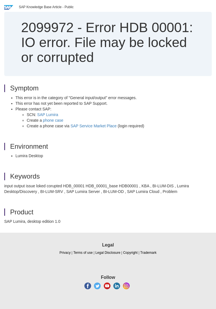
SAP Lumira (47, 114)
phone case (53, 120)
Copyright (130, 253)
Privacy (65, 253)
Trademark (148, 253)
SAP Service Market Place (94, 126)
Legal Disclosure (107, 253)
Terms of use (83, 253)
